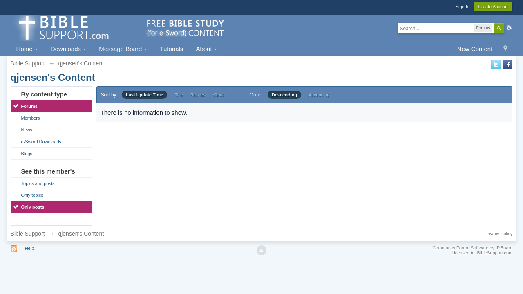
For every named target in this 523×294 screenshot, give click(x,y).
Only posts (33, 207)
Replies (198, 94)
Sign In (462, 6)
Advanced (509, 27)
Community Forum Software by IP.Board (472, 247)
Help (29, 248)
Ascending (318, 94)
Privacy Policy (498, 233)
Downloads (68, 48)
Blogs (27, 153)
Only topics (32, 195)
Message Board (123, 48)
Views (219, 94)
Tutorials (171, 48)
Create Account (493, 6)
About (206, 48)
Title (179, 94)
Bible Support (28, 233)
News (27, 129)
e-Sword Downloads (41, 141)
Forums (29, 106)
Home (27, 48)
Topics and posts (38, 183)
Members (30, 118)
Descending (284, 94)
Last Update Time (144, 94)
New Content (475, 48)
